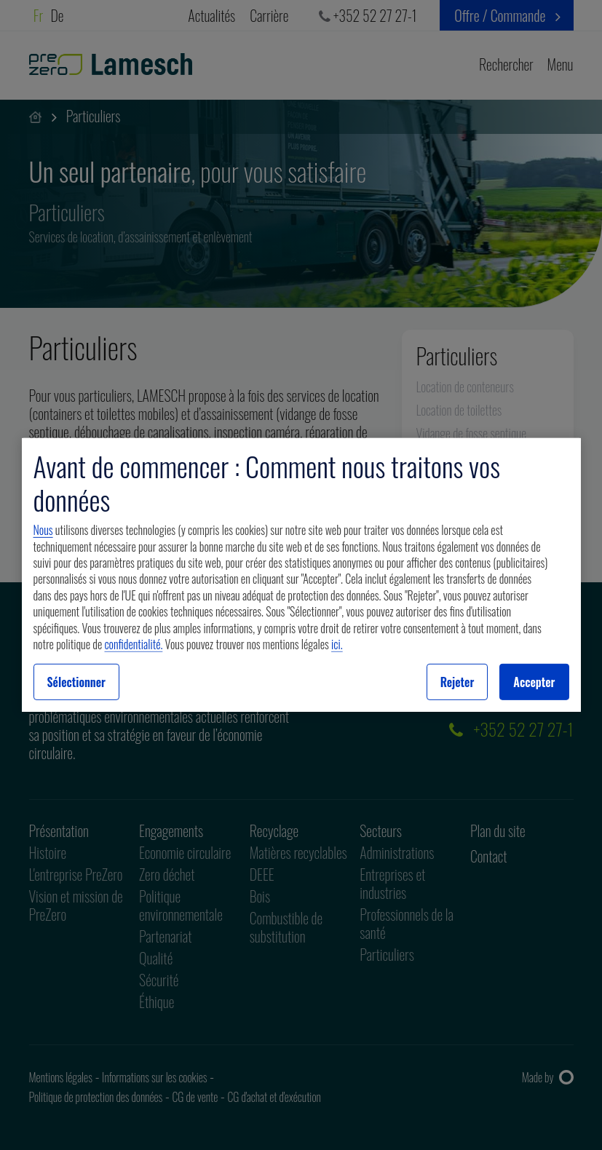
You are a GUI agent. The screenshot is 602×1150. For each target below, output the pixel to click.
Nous (43, 530)
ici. (337, 644)
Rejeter (457, 682)
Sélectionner (76, 682)
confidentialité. (134, 644)
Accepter (534, 682)
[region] (301, 575)
